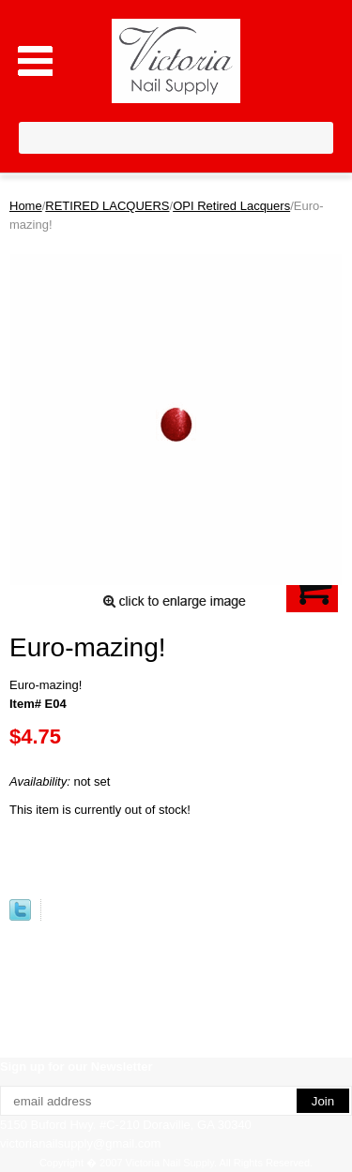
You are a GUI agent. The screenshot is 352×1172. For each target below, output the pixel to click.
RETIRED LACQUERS (107, 206)
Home (25, 206)
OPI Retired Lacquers (231, 206)
